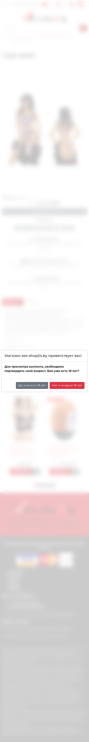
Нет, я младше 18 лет (67, 385)
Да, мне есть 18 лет (32, 385)
